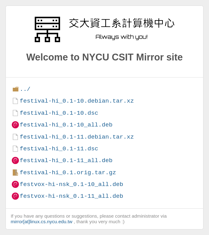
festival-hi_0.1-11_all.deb (66, 160)
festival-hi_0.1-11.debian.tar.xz (77, 137)
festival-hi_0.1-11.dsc (59, 148)
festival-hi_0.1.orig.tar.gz (68, 172)
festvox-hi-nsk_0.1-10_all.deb (71, 184)
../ (25, 89)
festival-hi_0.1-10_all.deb (66, 125)
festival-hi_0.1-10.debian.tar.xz (77, 101)
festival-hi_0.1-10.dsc (59, 113)
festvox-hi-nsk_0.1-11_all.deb (71, 196)
